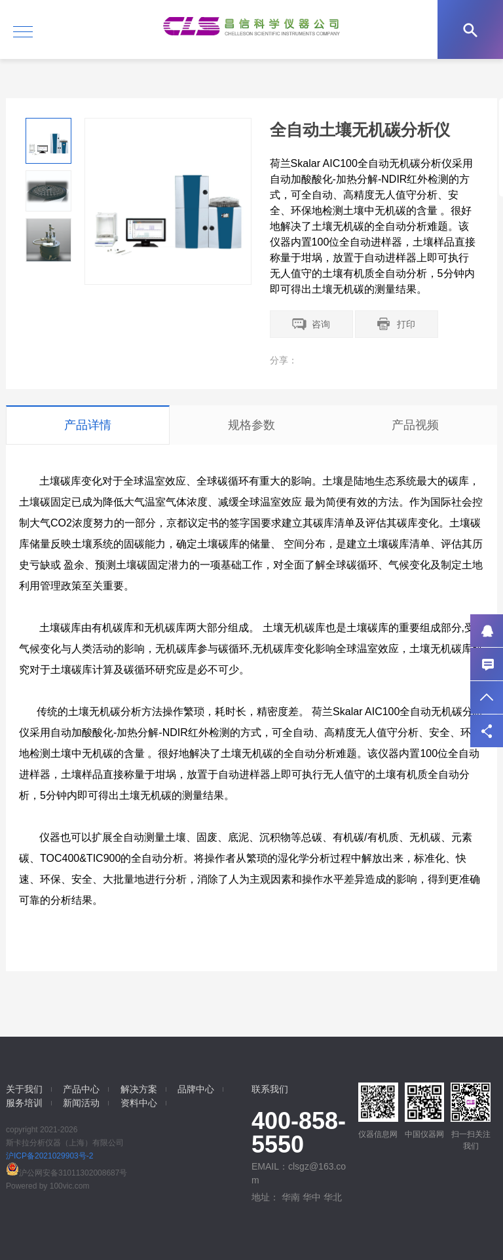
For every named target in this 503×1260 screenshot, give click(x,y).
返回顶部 (486, 697)
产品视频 (415, 425)
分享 (486, 730)
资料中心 (139, 1103)
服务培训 (24, 1103)
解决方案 (139, 1089)
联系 (486, 664)
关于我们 (24, 1089)
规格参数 (251, 425)
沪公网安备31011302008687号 (66, 1172)
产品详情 (87, 425)
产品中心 (81, 1089)
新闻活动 (81, 1103)
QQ (486, 630)
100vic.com (70, 1186)
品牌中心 (195, 1089)
